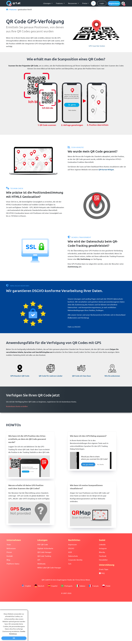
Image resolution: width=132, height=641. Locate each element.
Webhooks (41, 564)
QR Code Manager (44, 552)
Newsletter (103, 560)
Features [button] (59, 3)
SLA (69, 564)
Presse (9, 552)
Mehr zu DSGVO (74, 327)
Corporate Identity (75, 560)
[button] (114, 3)
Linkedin (102, 544)
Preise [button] (84, 3)
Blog (8, 560)
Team (9, 544)
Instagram (103, 548)
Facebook (102, 556)
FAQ (102, 573)
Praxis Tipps (103, 569)
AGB (70, 552)
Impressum (72, 544)
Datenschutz (73, 556)
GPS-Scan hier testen (97, 46)
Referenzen (11, 548)
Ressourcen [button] (72, 3)
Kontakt (10, 556)
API (38, 560)
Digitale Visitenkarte (45, 548)
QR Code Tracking (44, 556)
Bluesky (102, 552)
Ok (14, 638)
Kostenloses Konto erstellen (17, 406)
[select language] (123, 3)
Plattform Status (13, 564)
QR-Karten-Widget (106, 169)
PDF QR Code (42, 544)
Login (102, 3)
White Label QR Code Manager (49, 567)
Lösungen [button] (47, 3)
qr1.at (13, 3)
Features (13, 9)
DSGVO (71, 548)
